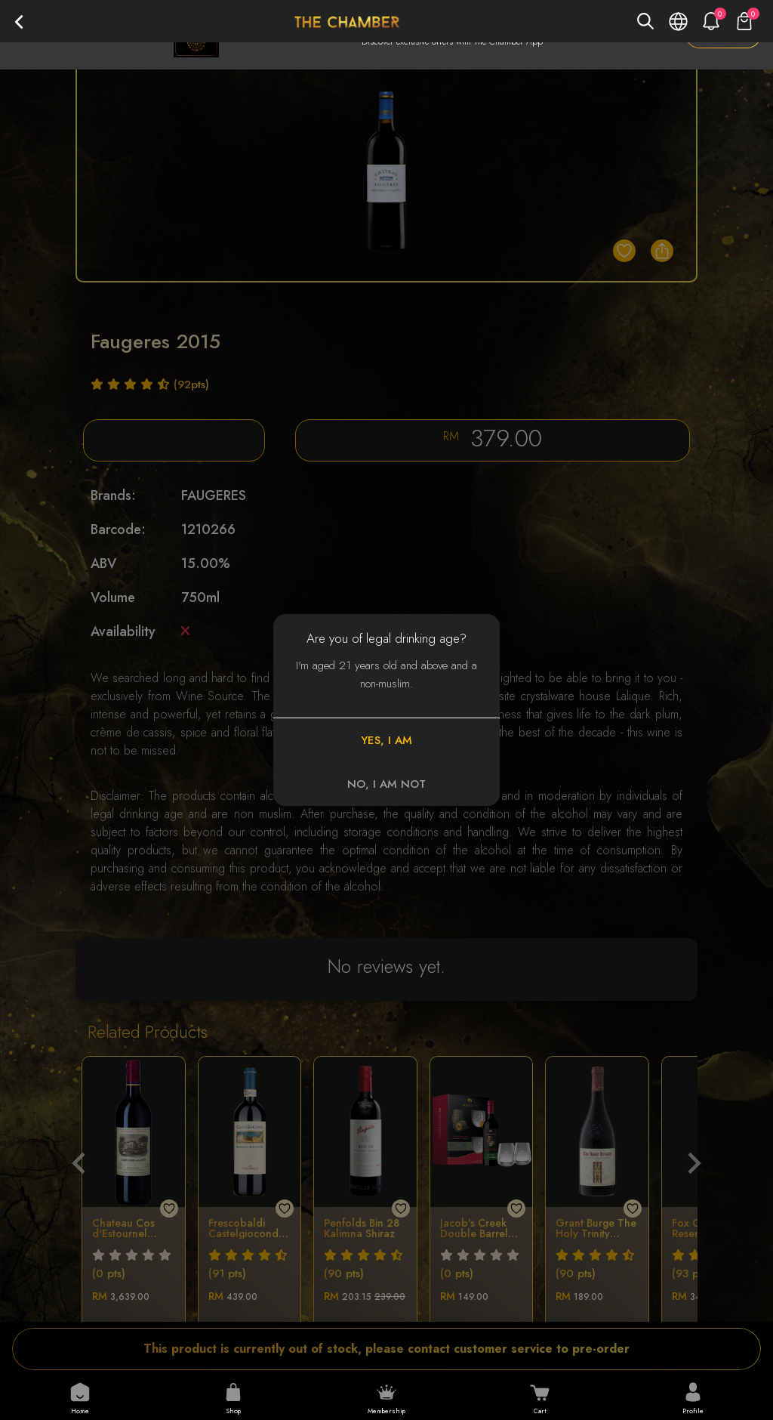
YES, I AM (386, 740)
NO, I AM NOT (386, 784)
